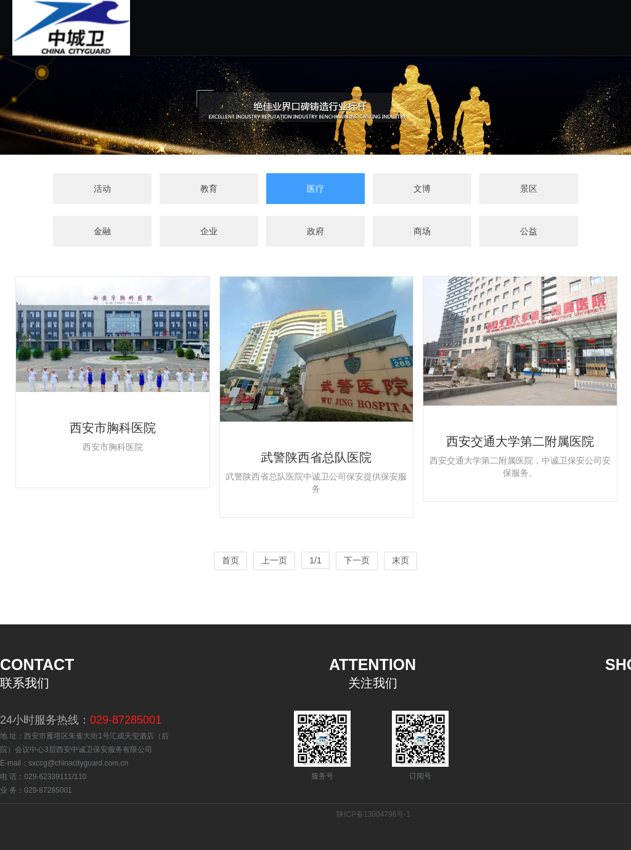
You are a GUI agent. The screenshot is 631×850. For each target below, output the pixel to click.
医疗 (315, 189)
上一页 (274, 560)
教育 (209, 189)
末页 (400, 560)
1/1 (315, 560)
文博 (422, 189)
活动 (102, 189)
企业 (209, 232)
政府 (315, 232)
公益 (528, 232)
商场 (422, 232)
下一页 (357, 560)
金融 (102, 232)
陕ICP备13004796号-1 (373, 814)
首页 (230, 560)
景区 (528, 189)
